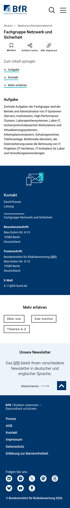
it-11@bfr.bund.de (15, 285)
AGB (9, 426)
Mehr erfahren (15, 85)
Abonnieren (35, 386)
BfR (53, 257)
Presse (11, 419)
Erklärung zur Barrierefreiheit (27, 453)
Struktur (8, 25)
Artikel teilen (30, 47)
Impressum (14, 439)
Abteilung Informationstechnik (34, 25)
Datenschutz (15, 447)
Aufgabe (11, 69)
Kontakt (11, 77)
